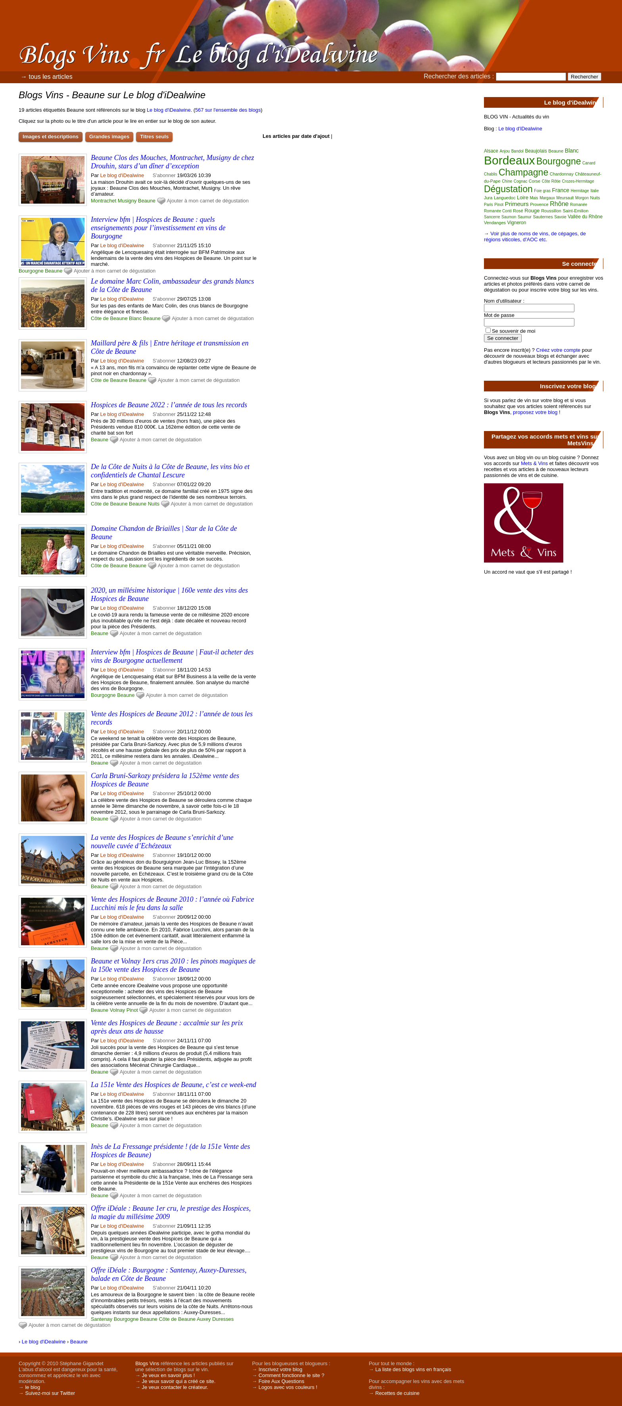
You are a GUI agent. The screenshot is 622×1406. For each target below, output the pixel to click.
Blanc (135, 318)
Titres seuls (154, 136)
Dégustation (508, 189)
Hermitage (580, 191)
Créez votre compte (558, 350)
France (561, 190)
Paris (488, 204)
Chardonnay (562, 174)
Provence (539, 204)
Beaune (147, 201)
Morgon (582, 198)
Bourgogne (31, 271)
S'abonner (164, 175)
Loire (522, 197)
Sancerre (492, 217)
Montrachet (103, 201)
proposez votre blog (535, 412)
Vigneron (516, 222)
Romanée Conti (497, 211)
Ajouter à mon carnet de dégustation (208, 201)
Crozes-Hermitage (578, 181)
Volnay (117, 1010)
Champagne (523, 172)
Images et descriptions (51, 136)
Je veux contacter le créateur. (175, 1387)
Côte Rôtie (551, 181)
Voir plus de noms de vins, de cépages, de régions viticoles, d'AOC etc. (535, 236)
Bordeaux (509, 160)
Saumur (525, 217)
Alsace (491, 151)
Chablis (490, 174)
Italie (594, 191)
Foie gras (542, 191)
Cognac (520, 181)
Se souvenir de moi (514, 331)
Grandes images (109, 136)
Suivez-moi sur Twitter (50, 1393)
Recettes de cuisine (397, 1393)
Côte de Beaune (109, 318)
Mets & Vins (534, 463)
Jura (488, 197)
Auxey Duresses (215, 1319)
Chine (507, 181)
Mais (534, 198)
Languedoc (504, 197)
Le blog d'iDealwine (169, 110)
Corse (534, 181)
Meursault (565, 198)
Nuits (153, 504)
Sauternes (543, 216)
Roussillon (551, 210)
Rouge (531, 211)
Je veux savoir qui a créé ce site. (179, 1381)
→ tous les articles (47, 76)
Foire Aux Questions (281, 1381)
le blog (32, 1387)
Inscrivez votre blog (280, 1369)
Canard (588, 163)
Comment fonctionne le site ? (291, 1375)
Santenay (101, 1319)
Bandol (517, 151)
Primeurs (517, 203)
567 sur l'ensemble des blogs (228, 110)
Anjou (505, 151)
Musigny (127, 201)
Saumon (508, 217)
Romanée (578, 204)
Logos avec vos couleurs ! (288, 1387)
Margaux (547, 198)
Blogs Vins (147, 1363)
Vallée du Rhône (585, 216)
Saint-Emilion (575, 210)
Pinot (132, 1010)
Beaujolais (536, 151)
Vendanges (495, 222)
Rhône (559, 203)
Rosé (518, 210)
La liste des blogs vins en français (413, 1369)
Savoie (560, 217)
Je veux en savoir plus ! (168, 1375)
